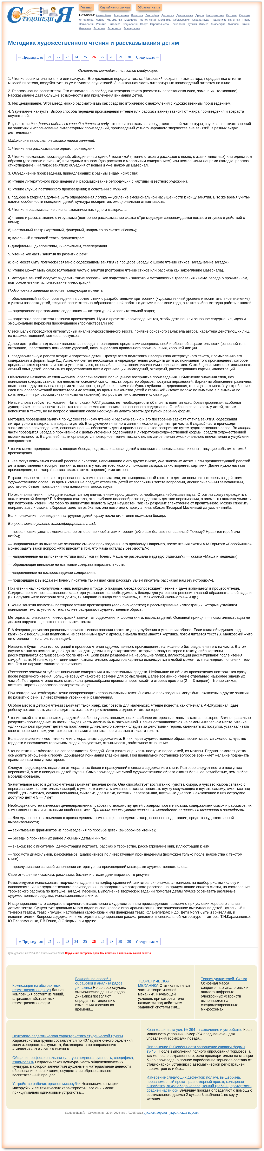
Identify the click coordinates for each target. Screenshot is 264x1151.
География (152, 15)
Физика (203, 24)
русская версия (155, 1112)
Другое (199, 15)
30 (129, 57)
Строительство (159, 24)
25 (85, 57)
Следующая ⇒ (147, 57)
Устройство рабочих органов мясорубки (46, 1084)
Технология (178, 24)
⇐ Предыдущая (30, 57)
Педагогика (219, 19)
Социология (130, 24)
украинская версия (184, 1112)
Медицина (130, 19)
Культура (244, 15)
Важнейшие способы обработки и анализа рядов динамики (99, 983)
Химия (246, 24)
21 (50, 57)
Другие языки (184, 15)
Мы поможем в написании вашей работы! (126, 953)
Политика (234, 19)
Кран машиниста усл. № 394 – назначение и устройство (194, 1030)
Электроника (132, 28)
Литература (86, 19)
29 (120, 57)
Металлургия (148, 19)
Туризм (192, 24)
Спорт (144, 24)
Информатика (215, 15)
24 (76, 57)
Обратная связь (149, 7)
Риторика (114, 24)
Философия (218, 24)
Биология (137, 15)
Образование (181, 19)
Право (246, 19)
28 (111, 57)
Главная (86, 7)
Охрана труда (200, 19)
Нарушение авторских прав (82, 953)
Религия (101, 24)
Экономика (114, 28)
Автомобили (103, 15)
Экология (99, 28)
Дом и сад (167, 15)
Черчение (85, 28)
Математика (114, 19)
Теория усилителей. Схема (224, 979)
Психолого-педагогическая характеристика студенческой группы (67, 1036)
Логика (100, 19)
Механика (164, 19)
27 (102, 57)
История (231, 15)
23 (67, 57)
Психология (86, 24)
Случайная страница (115, 7)
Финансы (233, 24)
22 (58, 57)
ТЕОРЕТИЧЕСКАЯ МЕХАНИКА (154, 983)
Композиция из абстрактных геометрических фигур (36, 987)
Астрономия (121, 15)
